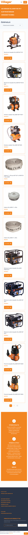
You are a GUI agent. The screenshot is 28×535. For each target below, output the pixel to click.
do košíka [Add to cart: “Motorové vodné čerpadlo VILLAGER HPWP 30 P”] (7, 275)
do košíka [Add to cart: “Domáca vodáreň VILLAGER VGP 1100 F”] (7, 120)
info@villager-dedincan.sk (7, 493)
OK (25, 533)
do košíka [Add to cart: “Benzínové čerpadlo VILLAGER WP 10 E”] (7, 58)
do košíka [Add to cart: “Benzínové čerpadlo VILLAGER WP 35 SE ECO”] (7, 90)
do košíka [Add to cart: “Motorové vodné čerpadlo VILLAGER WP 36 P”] (7, 307)
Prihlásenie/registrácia (6, 513)
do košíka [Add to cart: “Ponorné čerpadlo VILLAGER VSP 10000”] (7, 369)
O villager (3, 511)
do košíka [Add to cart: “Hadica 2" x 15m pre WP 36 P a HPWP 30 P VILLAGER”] (7, 182)
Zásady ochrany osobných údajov (8, 506)
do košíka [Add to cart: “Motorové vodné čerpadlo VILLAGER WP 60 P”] (7, 339)
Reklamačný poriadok (5, 502)
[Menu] (25, 2)
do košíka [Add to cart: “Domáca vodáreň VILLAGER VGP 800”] (7, 150)
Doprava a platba (4, 504)
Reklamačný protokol (6, 500)
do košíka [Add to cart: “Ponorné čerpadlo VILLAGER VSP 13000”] (7, 400)
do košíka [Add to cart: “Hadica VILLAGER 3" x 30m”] (7, 243)
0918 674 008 (3, 491)
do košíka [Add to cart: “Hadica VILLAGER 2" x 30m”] (7, 213)
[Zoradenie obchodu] (12, 25)
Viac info (11, 533)
